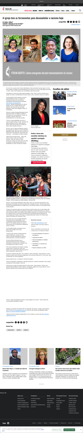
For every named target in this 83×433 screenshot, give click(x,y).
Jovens (19, 408)
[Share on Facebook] (68, 22)
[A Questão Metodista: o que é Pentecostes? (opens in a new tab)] (59, 125)
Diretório (33, 4)
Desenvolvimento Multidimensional (38, 404)
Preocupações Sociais (8, 366)
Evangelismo (34, 395)
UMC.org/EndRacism (39, 223)
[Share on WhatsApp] (74, 22)
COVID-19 (41, 11)
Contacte (39, 423)
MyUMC (77, 4)
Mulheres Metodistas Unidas (23, 406)
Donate (73, 10)
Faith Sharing (33, 402)
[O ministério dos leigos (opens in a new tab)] (59, 112)
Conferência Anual (72, 408)
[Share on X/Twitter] (71, 22)
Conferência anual (72, 410)
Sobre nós (70, 423)
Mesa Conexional (72, 406)
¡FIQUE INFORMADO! (38, 162)
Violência (58, 408)
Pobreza (58, 406)
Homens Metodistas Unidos (23, 404)
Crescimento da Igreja (35, 398)
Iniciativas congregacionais (23, 402)
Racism (18, 330)
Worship (48, 406)
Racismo (35, 11)
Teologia (48, 404)
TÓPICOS (58, 10)
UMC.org (70, 4)
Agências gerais (72, 404)
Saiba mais (65, 135)
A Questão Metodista (72, 91)
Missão (48, 395)
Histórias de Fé (21, 398)
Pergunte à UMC (49, 5)
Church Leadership (21, 400)
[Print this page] (76, 22)
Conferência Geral (49, 11)
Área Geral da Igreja (73, 395)
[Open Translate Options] (75, 24)
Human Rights (59, 402)
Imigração (58, 398)
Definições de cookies (57, 429)
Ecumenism (33, 406)
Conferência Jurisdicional (74, 412)
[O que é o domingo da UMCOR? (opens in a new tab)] (59, 97)
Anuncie (33, 423)
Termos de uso (63, 423)
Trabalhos (45, 423)
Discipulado (33, 400)
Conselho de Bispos (73, 400)
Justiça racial (10, 330)
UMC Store (64, 5)
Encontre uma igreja (41, 5)
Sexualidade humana (60, 400)
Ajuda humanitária (50, 398)
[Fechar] (80, 429)
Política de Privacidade (54, 423)
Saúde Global (49, 400)
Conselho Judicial (72, 402)
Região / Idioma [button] (26, 5)
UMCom (26, 330)
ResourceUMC (58, 4)
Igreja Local (20, 395)
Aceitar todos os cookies (69, 429)
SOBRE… (68, 10)
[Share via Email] (79, 22)
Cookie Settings (77, 423)
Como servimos (70, 106)
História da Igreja (50, 402)
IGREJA (62, 10)
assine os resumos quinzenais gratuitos (15, 311)
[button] (80, 10)
